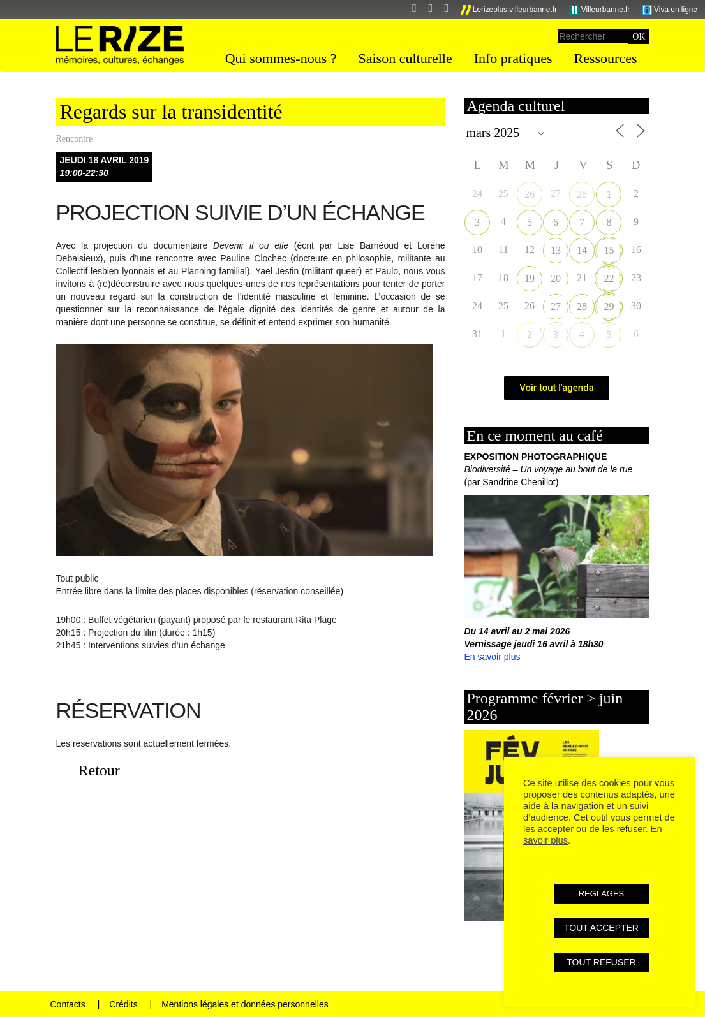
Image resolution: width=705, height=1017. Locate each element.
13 (556, 250)
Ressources (605, 58)
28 (582, 194)
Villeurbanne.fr (599, 10)
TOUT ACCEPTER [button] (601, 928)
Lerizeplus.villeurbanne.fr (509, 10)
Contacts (67, 1004)
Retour (99, 770)
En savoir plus (492, 657)
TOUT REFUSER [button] (601, 962)
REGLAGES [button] (602, 893)
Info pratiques (513, 58)
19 (529, 278)
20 (556, 278)
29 (609, 306)
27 (556, 306)
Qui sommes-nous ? (281, 58)
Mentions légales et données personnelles (245, 1004)
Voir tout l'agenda (556, 387)
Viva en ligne (669, 10)
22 (609, 278)
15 (609, 250)
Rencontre (74, 138)
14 (582, 250)
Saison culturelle (405, 58)
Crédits (123, 1004)
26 (529, 194)
